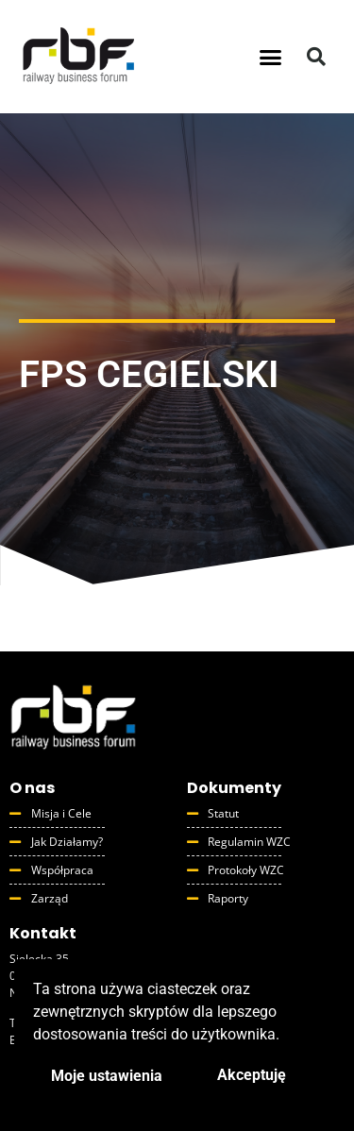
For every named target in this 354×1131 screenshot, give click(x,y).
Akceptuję (251, 1075)
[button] (270, 57)
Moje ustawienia (106, 1076)
